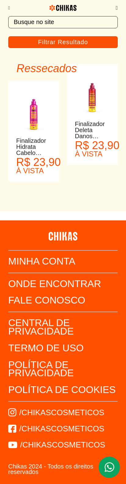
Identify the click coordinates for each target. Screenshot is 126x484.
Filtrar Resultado (63, 42)
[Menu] (12, 8)
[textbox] (63, 22)
